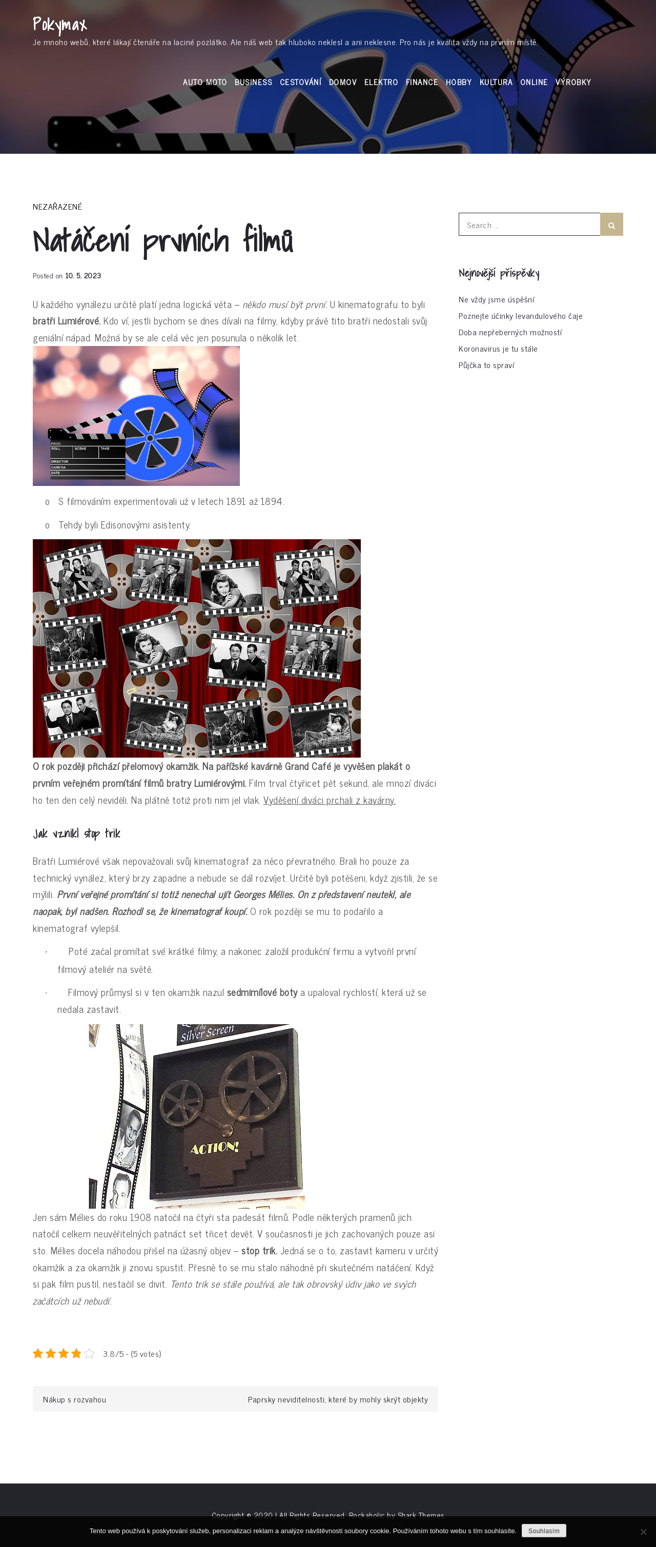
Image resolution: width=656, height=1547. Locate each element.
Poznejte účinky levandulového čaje (521, 315)
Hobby (459, 81)
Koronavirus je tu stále (498, 348)
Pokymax (60, 24)
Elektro (381, 81)
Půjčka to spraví (486, 364)
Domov (343, 81)
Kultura (496, 81)
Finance (422, 81)
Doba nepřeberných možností (510, 331)
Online (534, 81)
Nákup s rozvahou (74, 1399)
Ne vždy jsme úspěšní (496, 299)
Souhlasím (544, 1531)
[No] (643, 1531)
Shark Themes (421, 1515)
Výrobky (574, 81)
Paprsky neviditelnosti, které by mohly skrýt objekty (338, 1399)
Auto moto (205, 81)
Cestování (301, 81)
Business (253, 81)
